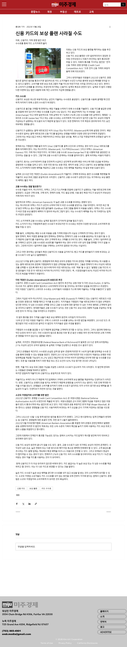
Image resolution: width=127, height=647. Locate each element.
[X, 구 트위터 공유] (23, 504)
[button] (4, 4)
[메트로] (77, 11)
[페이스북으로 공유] (17, 504)
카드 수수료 (46, 488)
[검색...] (109, 5)
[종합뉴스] (36, 11)
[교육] (91, 11)
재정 (17, 495)
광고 (102, 627)
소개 (102, 616)
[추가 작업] (109, 26)
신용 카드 (21, 488)
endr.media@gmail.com (16, 634)
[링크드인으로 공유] (29, 504)
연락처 (103, 621)
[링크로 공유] (36, 504)
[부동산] (63, 11)
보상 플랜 (33, 488)
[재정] (50, 11)
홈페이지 (104, 611)
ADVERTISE (106, 632)
